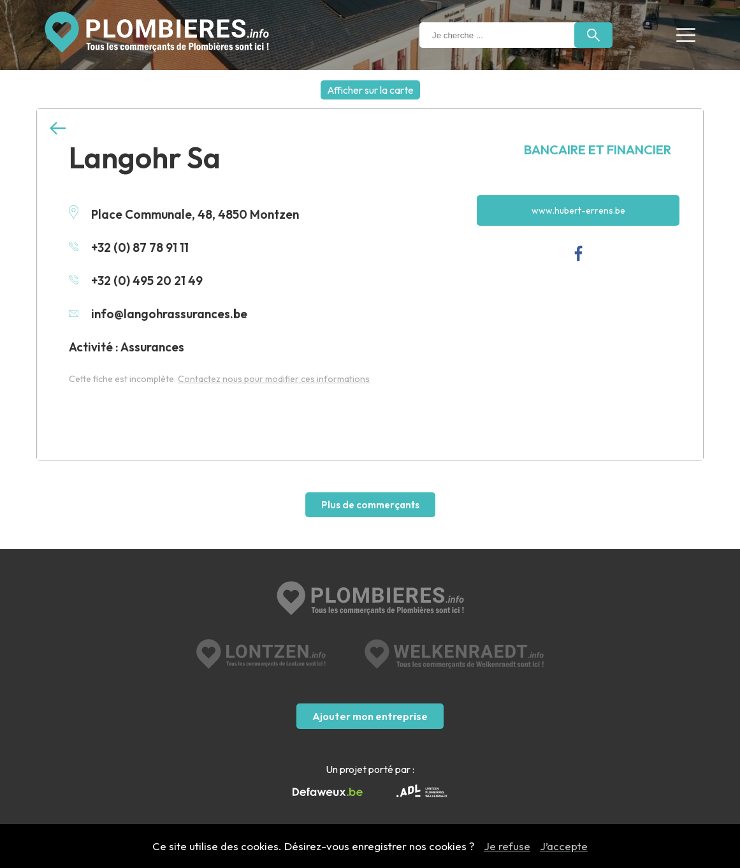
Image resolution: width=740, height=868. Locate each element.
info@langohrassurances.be (158, 313)
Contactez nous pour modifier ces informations (274, 379)
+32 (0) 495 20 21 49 (136, 280)
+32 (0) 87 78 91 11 (129, 247)
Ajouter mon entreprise (370, 716)
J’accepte (564, 846)
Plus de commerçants (370, 505)
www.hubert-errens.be (578, 210)
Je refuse (507, 846)
